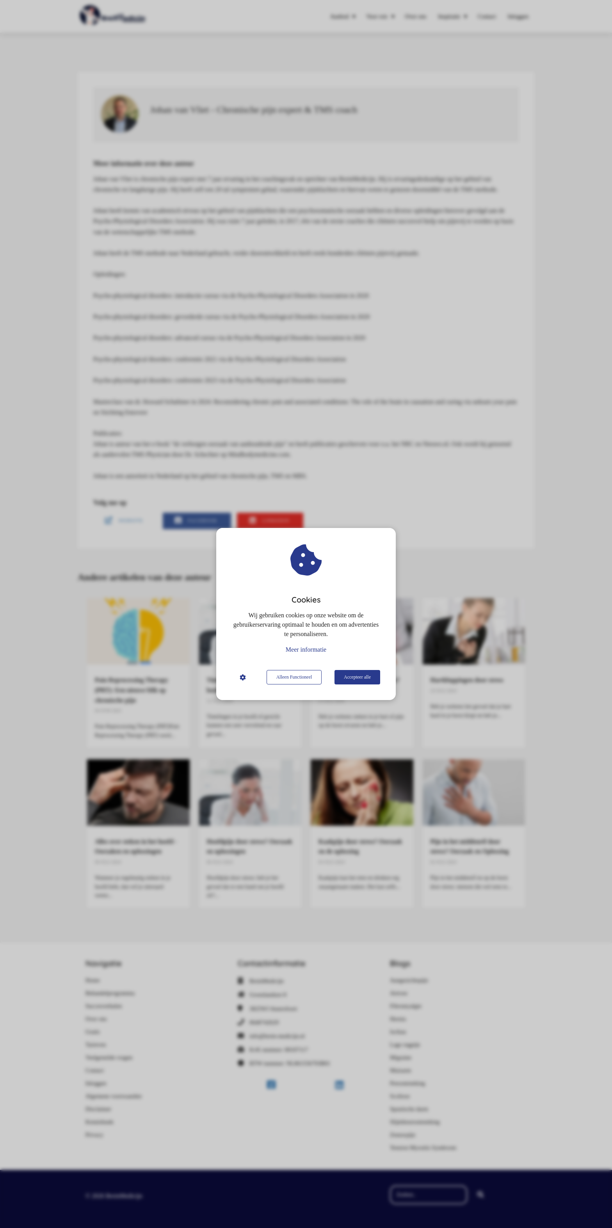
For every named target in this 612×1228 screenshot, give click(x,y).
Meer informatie (306, 649)
